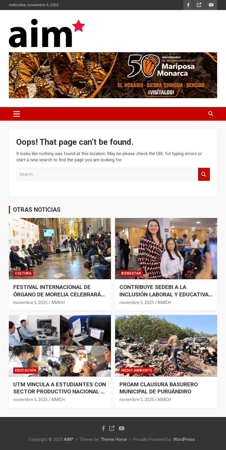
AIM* (69, 439)
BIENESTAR (131, 273)
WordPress (184, 439)
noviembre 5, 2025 (30, 302)
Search (204, 174)
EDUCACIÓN (25, 370)
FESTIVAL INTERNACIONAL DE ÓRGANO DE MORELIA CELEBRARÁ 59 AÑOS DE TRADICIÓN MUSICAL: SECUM (57, 298)
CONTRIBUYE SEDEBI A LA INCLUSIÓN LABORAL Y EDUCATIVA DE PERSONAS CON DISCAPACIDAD (164, 294)
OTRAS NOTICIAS (37, 209)
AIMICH (58, 302)
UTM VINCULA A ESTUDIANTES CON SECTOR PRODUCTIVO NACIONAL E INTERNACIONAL (59, 391)
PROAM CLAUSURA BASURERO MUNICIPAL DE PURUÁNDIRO (158, 388)
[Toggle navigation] (16, 114)
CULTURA (23, 273)
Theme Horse (114, 439)
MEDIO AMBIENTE (136, 370)
